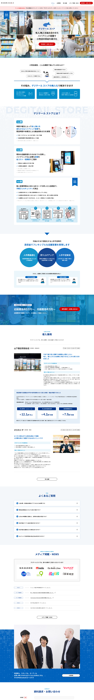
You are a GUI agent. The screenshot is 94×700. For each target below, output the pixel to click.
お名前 (23, 697)
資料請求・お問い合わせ (86, 3)
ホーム (52, 3)
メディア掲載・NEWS (74, 3)
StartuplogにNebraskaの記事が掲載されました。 (41, 597)
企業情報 (59, 3)
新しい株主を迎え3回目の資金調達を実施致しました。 (42, 592)
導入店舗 (65, 3)
